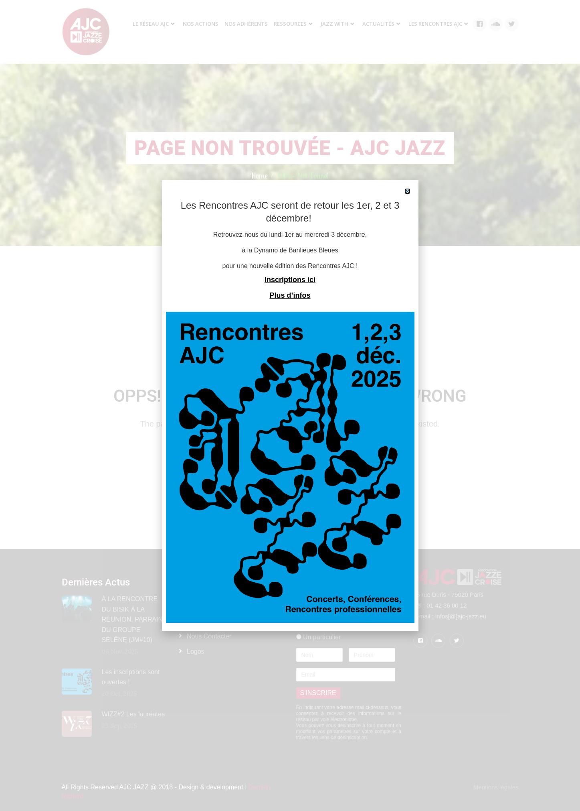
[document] (290, 405)
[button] (407, 191)
